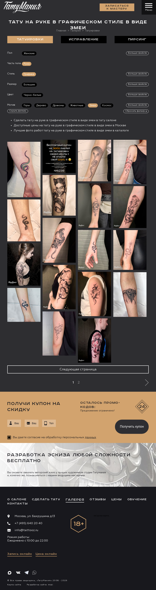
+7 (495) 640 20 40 (28, 523)
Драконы (58, 105)
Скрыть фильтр (17, 111)
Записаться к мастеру (117, 7)
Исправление (84, 39)
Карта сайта (14, 584)
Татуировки (30, 39)
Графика (29, 74)
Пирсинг (137, 39)
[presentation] (82, 425)
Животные (76, 105)
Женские (29, 53)
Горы (27, 105)
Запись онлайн (19, 554)
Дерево (41, 105)
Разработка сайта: (40, 584)
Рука (27, 63)
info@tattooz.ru (26, 530)
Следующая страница (78, 369)
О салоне (16, 499)
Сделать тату (46, 499)
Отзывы (98, 499)
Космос (106, 105)
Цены (116, 499)
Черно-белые (32, 95)
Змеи (93, 105)
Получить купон (132, 426)
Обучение (137, 499)
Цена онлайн (46, 554)
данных (90, 437)
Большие (29, 84)
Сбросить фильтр (135, 111)
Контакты (17, 503)
